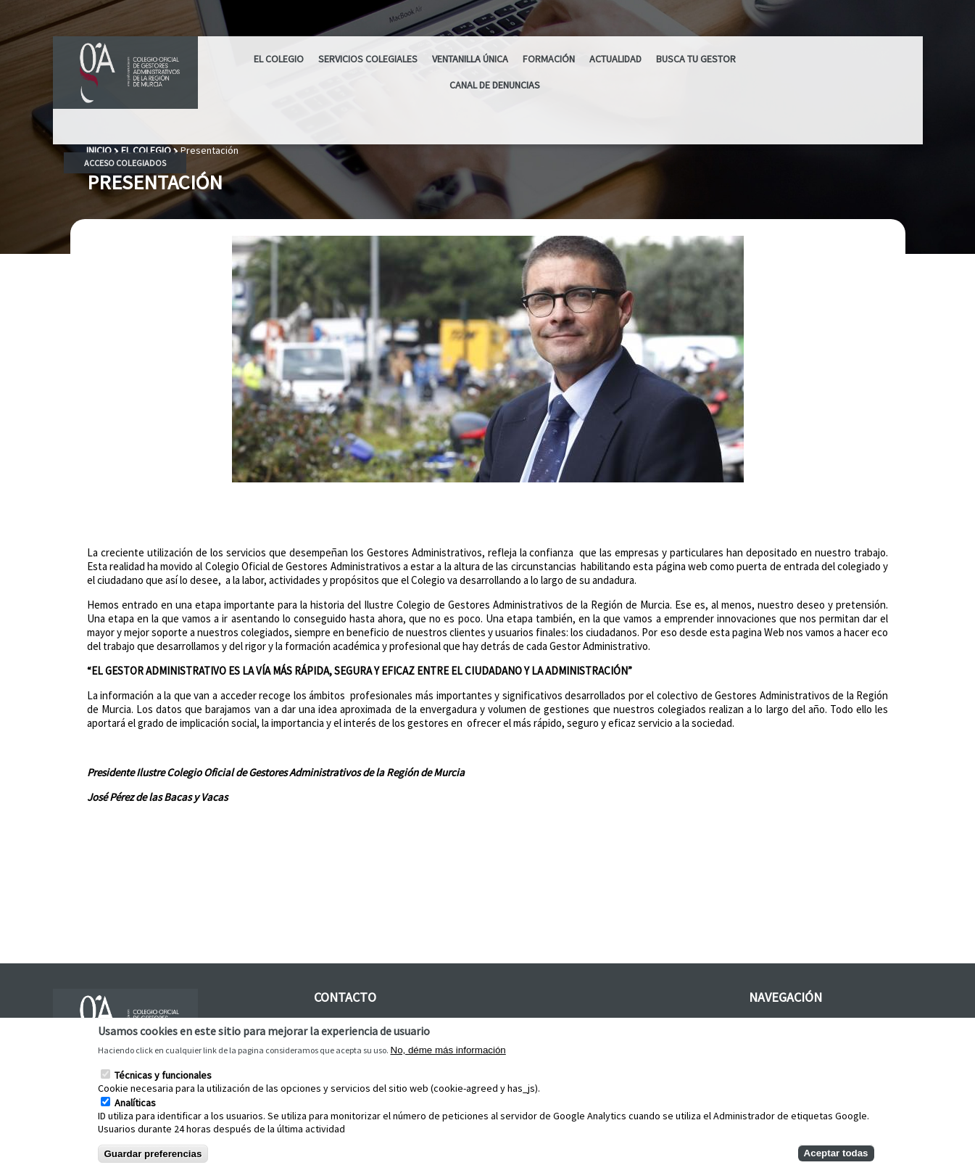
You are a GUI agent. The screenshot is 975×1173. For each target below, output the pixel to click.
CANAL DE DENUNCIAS (494, 84)
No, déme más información (448, 1050)
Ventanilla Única (470, 58)
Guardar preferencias (153, 1153)
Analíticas (135, 1102)
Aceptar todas (836, 1153)
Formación (549, 58)
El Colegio (279, 58)
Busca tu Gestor (696, 58)
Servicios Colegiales (368, 58)
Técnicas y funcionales (163, 1075)
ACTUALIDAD (615, 58)
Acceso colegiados (125, 162)
